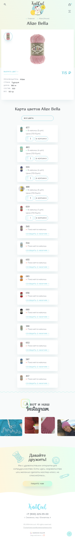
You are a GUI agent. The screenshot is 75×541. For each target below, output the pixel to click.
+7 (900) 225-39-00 (37, 514)
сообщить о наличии (36, 234)
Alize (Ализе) (44, 18)
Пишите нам (37, 484)
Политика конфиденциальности (37, 527)
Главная (31, 18)
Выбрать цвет (10, 72)
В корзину (41, 139)
